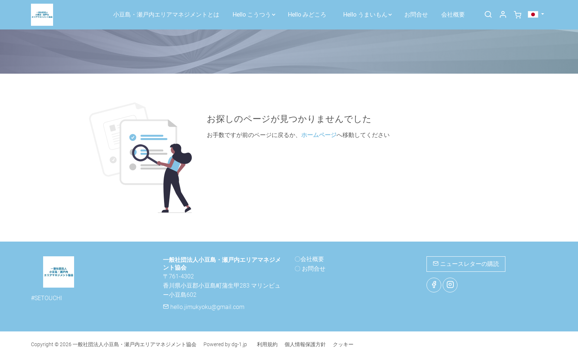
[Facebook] (433, 285)
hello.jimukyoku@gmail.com (203, 306)
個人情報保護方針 (305, 344)
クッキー (343, 344)
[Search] (488, 15)
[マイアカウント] (502, 15)
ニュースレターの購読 (466, 263)
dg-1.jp (239, 344)
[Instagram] (450, 285)
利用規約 (267, 344)
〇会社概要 (309, 259)
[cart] (517, 15)
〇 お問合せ (310, 268)
